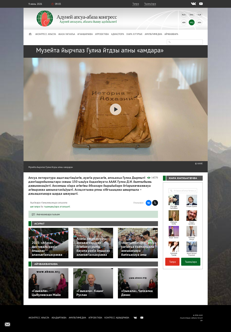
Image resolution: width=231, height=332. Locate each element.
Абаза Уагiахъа (66, 34)
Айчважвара (171, 34)
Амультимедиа (153, 34)
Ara (199, 22)
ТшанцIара (150, 3)
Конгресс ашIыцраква (116, 317)
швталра (35, 206)
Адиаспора (117, 34)
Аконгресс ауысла (45, 34)
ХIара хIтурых (134, 34)
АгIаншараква (85, 34)
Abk (184, 22)
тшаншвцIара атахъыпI (57, 206)
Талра (135, 3)
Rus (184, 14)
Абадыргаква (58, 317)
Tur (199, 14)
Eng (191, 14)
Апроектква (102, 34)
